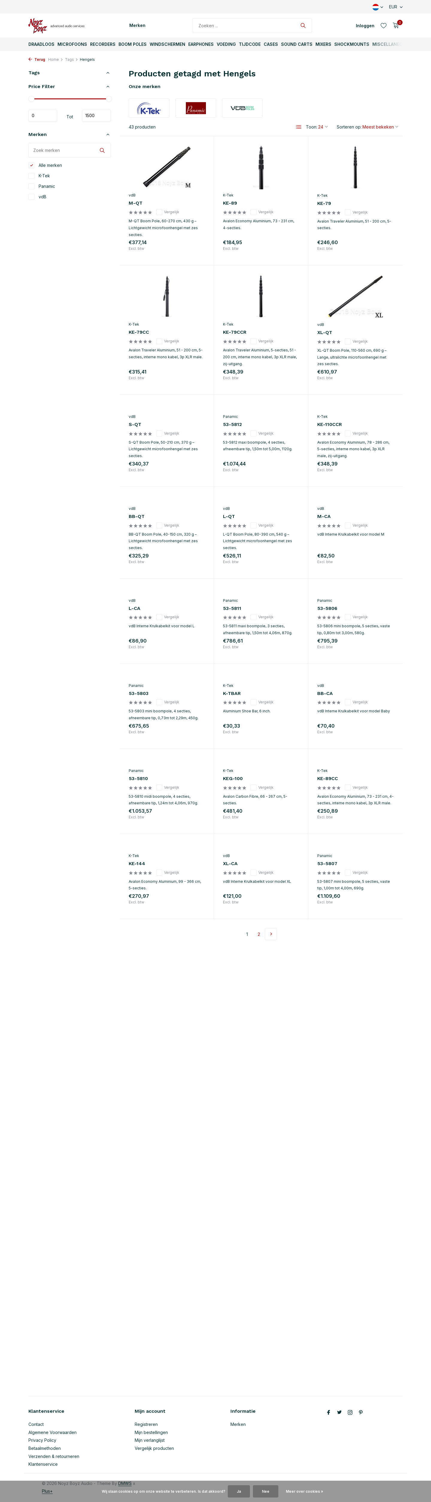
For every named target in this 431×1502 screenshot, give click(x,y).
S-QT (135, 424)
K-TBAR (232, 693)
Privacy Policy (42, 1440)
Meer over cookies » (304, 1491)
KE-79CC (139, 332)
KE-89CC (327, 778)
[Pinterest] (361, 1412)
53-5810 (138, 778)
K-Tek (39, 176)
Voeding (226, 44)
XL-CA (230, 863)
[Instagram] (350, 1412)
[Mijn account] (365, 25)
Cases (271, 44)
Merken (137, 25)
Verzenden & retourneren (53, 1456)
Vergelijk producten (154, 1448)
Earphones (201, 44)
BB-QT (137, 516)
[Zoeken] (252, 25)
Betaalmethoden (44, 1448)
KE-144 (137, 863)
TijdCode (250, 44)
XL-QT (324, 332)
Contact (36, 1424)
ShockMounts (351, 44)
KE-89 (230, 203)
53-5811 (232, 608)
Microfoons (72, 44)
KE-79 (324, 203)
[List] (298, 127)
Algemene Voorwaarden (52, 1432)
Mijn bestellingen (151, 1432)
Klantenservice (43, 1464)
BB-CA (325, 693)
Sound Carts (296, 44)
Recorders (103, 44)
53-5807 (327, 863)
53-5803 (138, 693)
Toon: (311, 126)
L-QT (229, 516)
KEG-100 (233, 778)
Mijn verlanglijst (150, 1440)
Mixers (323, 44)
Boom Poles (133, 44)
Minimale (42, 116)
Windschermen (167, 44)
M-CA (324, 516)
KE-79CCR (234, 332)
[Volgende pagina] (271, 934)
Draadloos (41, 44)
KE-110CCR (329, 424)
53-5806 (327, 608)
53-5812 (232, 424)
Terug (36, 59)
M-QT (135, 203)
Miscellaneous (390, 44)
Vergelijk (167, 212)
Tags (71, 59)
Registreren (146, 1424)
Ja (239, 1491)
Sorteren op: (349, 126)
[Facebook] (328, 1412)
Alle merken (45, 165)
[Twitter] (339, 1412)
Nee (265, 1491)
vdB (37, 197)
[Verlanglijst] (383, 25)
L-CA (134, 608)
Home (55, 59)
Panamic (41, 186)
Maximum (96, 116)
